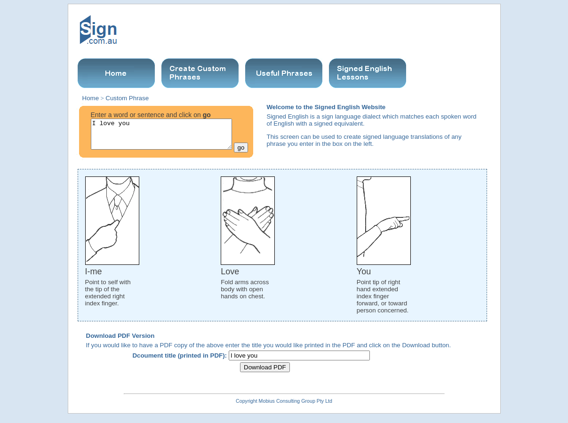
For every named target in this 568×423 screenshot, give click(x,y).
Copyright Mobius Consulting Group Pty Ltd (284, 406)
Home (90, 98)
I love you (161, 137)
